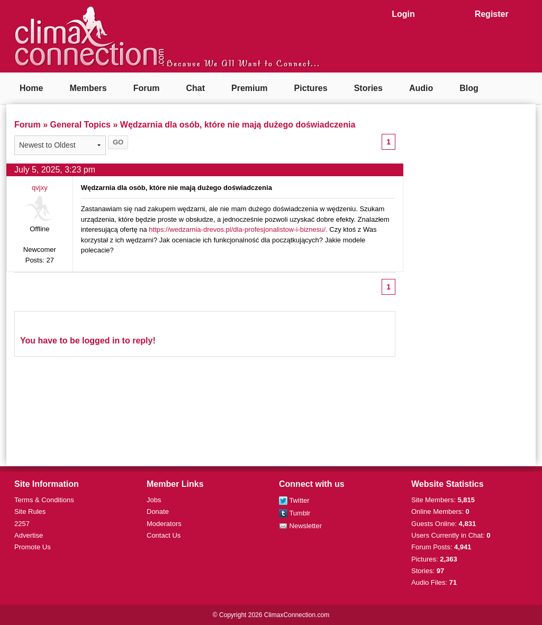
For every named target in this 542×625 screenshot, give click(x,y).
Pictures (311, 88)
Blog (468, 88)
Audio (421, 88)
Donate (158, 511)
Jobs (154, 500)
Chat (195, 88)
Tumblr (294, 513)
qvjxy (40, 188)
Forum (146, 88)
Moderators (164, 524)
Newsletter (300, 526)
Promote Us (32, 547)
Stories (368, 88)
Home (31, 88)
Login (403, 14)
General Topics (80, 124)
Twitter (294, 500)
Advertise (28, 535)
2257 (22, 524)
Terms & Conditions (44, 500)
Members (87, 88)
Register (492, 14)
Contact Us (163, 535)
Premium (249, 88)
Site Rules (30, 511)
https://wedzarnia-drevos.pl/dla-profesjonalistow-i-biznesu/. (238, 229)
